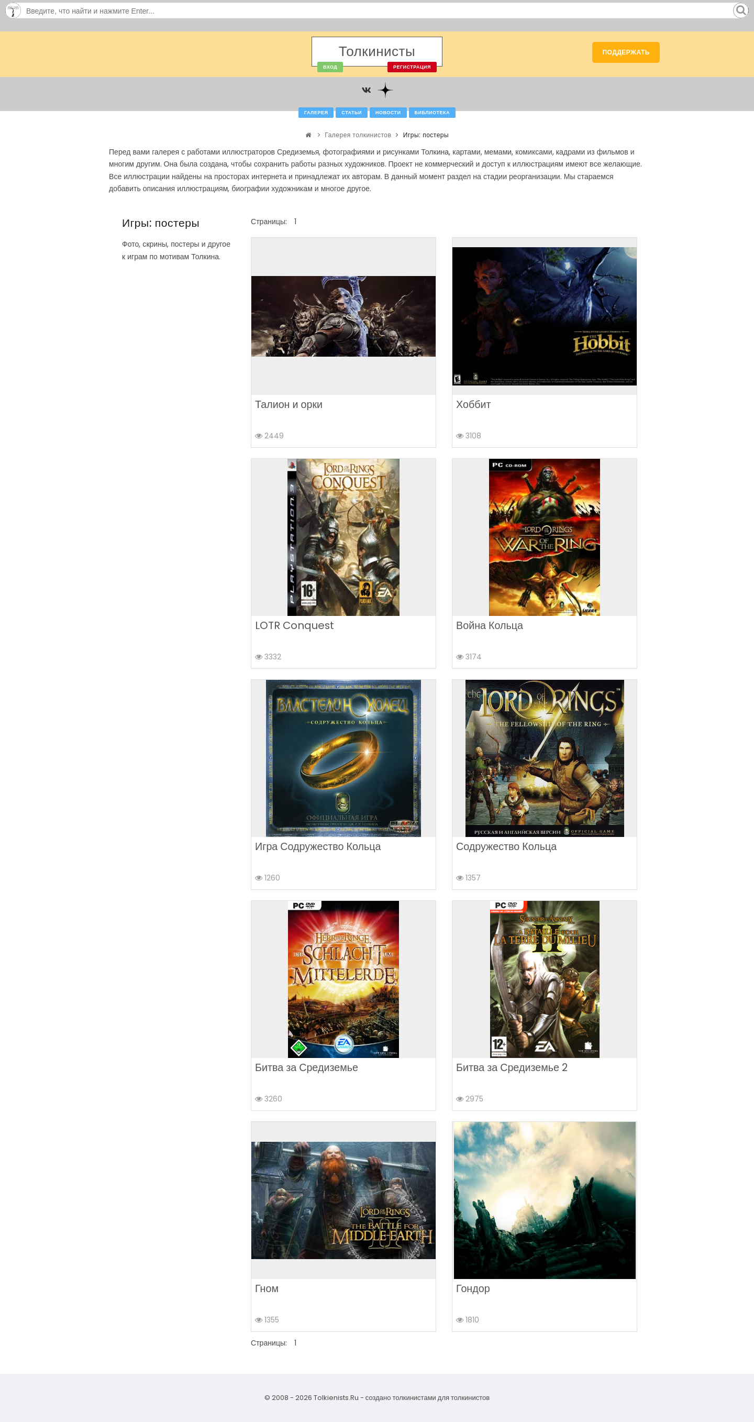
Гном (267, 1288)
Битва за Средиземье (306, 1067)
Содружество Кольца (506, 846)
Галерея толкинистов (358, 134)
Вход (330, 67)
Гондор (473, 1288)
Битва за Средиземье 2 (512, 1067)
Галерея (316, 112)
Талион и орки (289, 404)
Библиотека (432, 112)
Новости (388, 112)
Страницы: (269, 221)
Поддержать (626, 52)
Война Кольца (489, 625)
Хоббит (473, 404)
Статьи (351, 112)
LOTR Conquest (294, 625)
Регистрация (412, 67)
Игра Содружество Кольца (318, 846)
